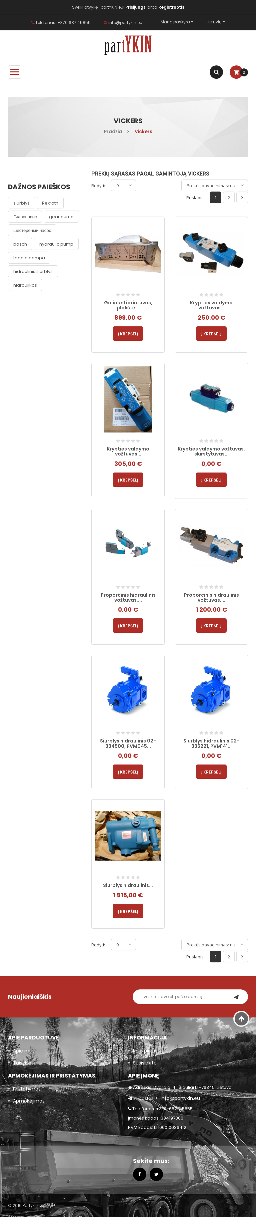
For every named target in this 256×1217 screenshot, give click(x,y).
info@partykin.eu (123, 22)
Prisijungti (136, 7)
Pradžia (113, 131)
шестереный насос (32, 230)
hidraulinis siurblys (33, 271)
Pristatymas (27, 1089)
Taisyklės (23, 1062)
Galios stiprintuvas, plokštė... (128, 305)
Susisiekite (145, 1062)
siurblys (21, 203)
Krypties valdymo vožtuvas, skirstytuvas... (211, 451)
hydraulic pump (56, 244)
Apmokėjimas (29, 1101)
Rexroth (50, 203)
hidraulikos (25, 285)
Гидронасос (25, 217)
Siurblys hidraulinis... (128, 885)
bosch (20, 244)
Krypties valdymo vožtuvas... (211, 305)
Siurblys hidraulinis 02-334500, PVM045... (128, 743)
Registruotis (171, 7)
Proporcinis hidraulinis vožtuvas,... (128, 597)
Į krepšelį (128, 334)
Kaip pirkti (144, 1050)
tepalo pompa (29, 258)
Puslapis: (195, 198)
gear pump (61, 217)
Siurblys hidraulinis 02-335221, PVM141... (211, 743)
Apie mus (24, 1050)
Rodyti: (98, 186)
